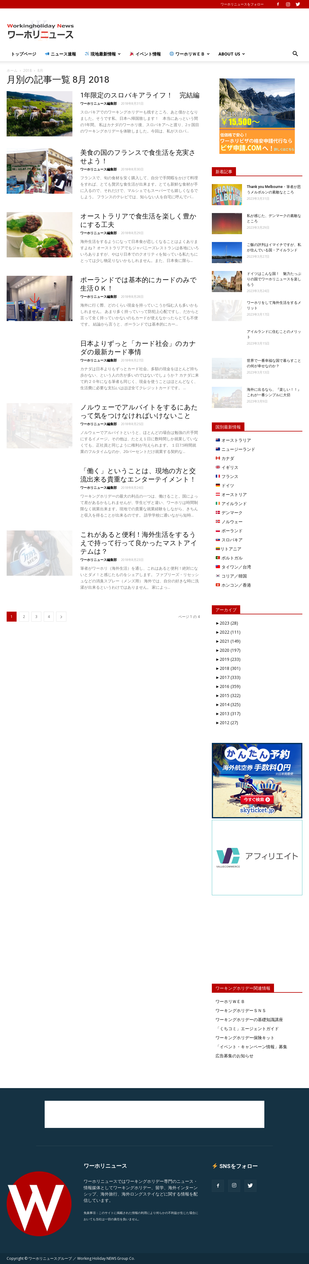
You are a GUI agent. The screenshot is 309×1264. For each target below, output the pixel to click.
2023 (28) (226, 623)
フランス (227, 476)
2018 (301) (228, 668)
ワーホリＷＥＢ (190, 54)
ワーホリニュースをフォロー (242, 4)
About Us (231, 54)
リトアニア (228, 549)
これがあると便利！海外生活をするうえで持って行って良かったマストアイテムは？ (138, 543)
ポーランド (229, 530)
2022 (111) (228, 632)
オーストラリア (233, 440)
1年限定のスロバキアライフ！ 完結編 (139, 95)
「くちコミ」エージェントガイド (247, 1028)
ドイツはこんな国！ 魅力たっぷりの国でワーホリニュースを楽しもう (274, 279)
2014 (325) (228, 704)
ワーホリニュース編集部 (98, 103)
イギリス (227, 467)
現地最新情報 (103, 54)
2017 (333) (228, 677)
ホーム (12, 70)
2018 (27, 70)
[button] (295, 54)
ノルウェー (229, 521)
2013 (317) (228, 713)
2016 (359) (228, 686)
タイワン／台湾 (233, 567)
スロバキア (229, 540)
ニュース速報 (60, 54)
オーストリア (231, 494)
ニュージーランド (235, 449)
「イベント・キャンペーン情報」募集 (251, 1046)
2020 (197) (228, 650)
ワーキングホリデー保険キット (245, 1037)
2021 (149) (228, 641)
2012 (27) (226, 722)
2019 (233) (228, 659)
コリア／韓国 (231, 576)
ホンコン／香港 (233, 585)
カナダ (225, 458)
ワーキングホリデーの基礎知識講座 (249, 1019)
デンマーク (229, 512)
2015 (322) (228, 695)
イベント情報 (145, 54)
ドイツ (225, 485)
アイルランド (231, 503)
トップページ (23, 54)
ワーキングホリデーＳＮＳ (240, 1010)
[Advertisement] (192, 30)
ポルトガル (229, 558)
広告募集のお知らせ (234, 1056)
